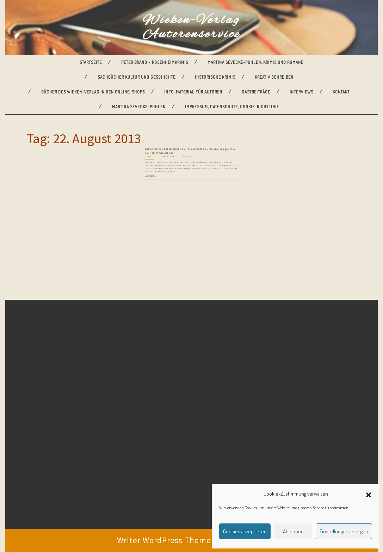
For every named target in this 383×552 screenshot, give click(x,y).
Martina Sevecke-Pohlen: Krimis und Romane (255, 62)
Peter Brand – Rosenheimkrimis (154, 62)
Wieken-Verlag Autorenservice (191, 27)
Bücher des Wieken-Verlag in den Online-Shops (93, 92)
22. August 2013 (164, 153)
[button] (368, 493)
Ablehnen (293, 531)
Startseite (91, 62)
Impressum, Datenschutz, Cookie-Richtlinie (232, 106)
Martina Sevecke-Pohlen (139, 106)
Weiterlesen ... (163, 167)
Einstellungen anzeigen (344, 531)
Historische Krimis (215, 77)
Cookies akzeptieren (245, 531)
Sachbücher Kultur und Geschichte (136, 77)
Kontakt (341, 92)
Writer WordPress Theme (164, 540)
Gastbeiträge (256, 92)
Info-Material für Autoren (193, 92)
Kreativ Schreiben (274, 77)
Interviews (301, 92)
